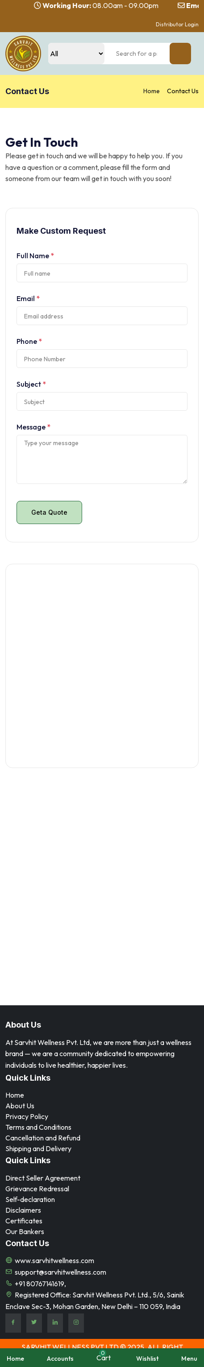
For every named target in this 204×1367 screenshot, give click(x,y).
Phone (29, 341)
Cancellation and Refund (42, 1137)
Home (151, 91)
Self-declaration (30, 1199)
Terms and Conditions (38, 1127)
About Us (19, 1105)
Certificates (23, 1220)
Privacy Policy (26, 1116)
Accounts (60, 1359)
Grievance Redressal (37, 1188)
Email (28, 298)
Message (33, 426)
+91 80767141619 (39, 1283)
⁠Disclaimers (23, 1210)
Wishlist (147, 1359)
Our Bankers (24, 1231)
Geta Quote (49, 512)
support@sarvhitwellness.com (60, 1272)
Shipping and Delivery (38, 1148)
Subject (31, 384)
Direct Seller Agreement (42, 1177)
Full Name (35, 255)
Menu (189, 1359)
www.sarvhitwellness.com (54, 1260)
